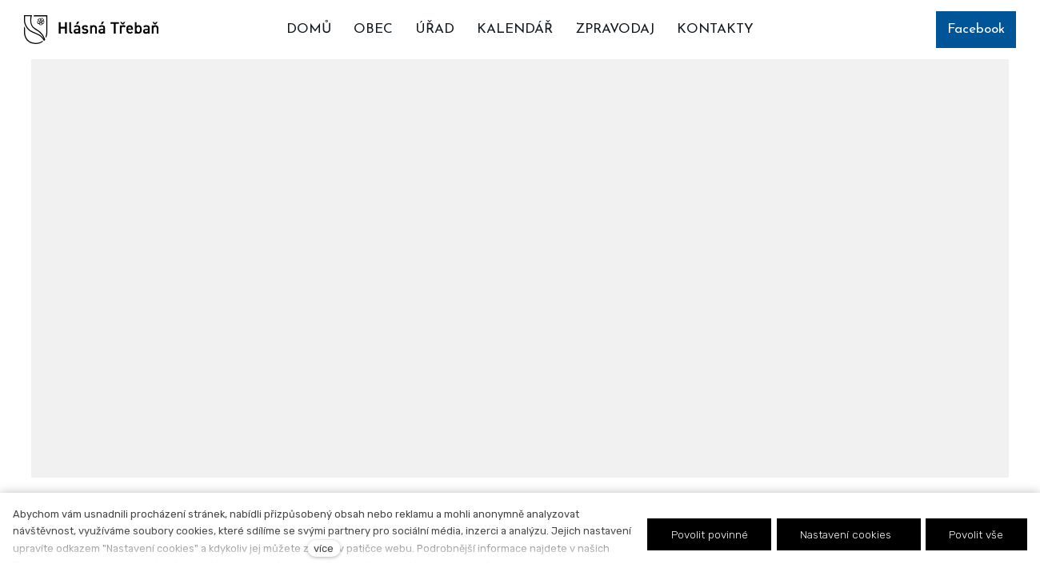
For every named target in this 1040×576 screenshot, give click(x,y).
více (324, 548)
